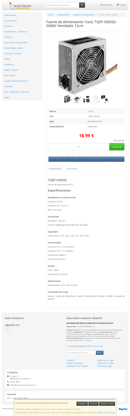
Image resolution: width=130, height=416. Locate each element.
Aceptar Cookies (107, 403)
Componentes (10, 20)
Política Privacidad (74, 363)
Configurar (82, 403)
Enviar (99, 352)
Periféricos (9, 64)
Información (71, 168)
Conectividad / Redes (13, 48)
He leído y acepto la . (86, 346)
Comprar (116, 146)
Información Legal (105, 360)
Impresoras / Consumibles (16, 42)
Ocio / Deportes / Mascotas (16, 92)
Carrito (121, 5)
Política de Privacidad (84, 340)
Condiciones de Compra (77, 366)
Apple (6, 97)
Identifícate (106, 5)
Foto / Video (9, 75)
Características (55, 168)
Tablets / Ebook (11, 70)
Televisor (8, 37)
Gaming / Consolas (12, 53)
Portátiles (8, 26)
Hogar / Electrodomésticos (16, 81)
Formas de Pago (104, 366)
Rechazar (93, 403)
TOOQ (90, 111)
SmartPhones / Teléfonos (15, 31)
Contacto (70, 360)
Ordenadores (10, 15)
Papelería (8, 86)
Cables (7, 59)
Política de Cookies (106, 412)
